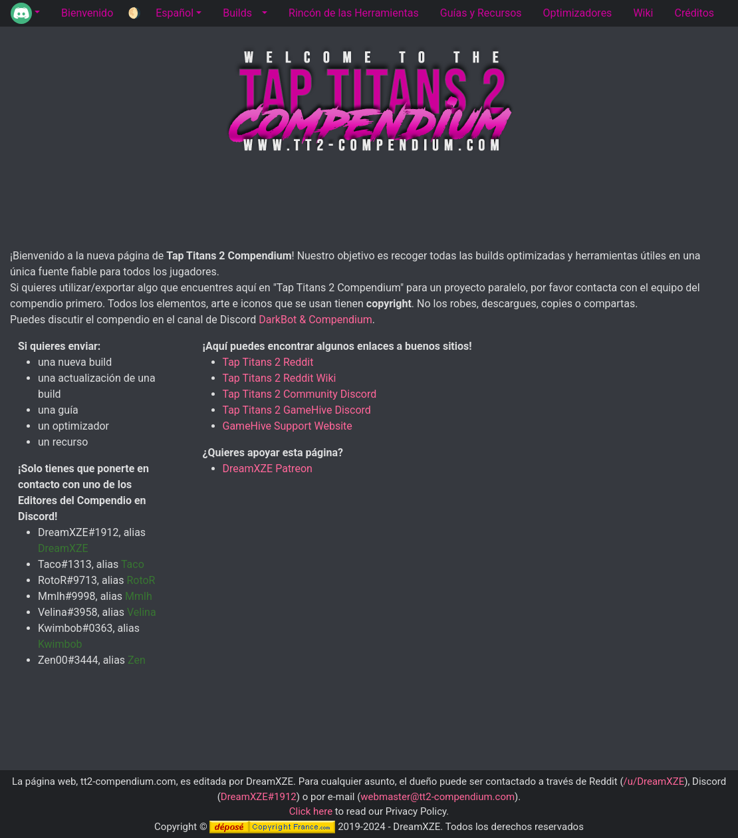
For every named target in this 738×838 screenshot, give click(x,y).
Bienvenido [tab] (87, 13)
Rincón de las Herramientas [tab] (354, 13)
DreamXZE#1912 (259, 797)
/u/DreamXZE (654, 781)
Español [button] (174, 13)
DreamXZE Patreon (267, 468)
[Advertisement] (369, 203)
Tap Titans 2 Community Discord (300, 394)
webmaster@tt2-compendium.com (437, 797)
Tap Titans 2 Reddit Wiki (279, 378)
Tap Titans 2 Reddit (268, 362)
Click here (310, 811)
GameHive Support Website (287, 426)
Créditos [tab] (694, 13)
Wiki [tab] (643, 13)
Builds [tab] (237, 13)
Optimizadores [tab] (577, 13)
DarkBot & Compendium (315, 319)
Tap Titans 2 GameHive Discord (297, 410)
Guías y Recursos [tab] (481, 13)
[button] (25, 13)
